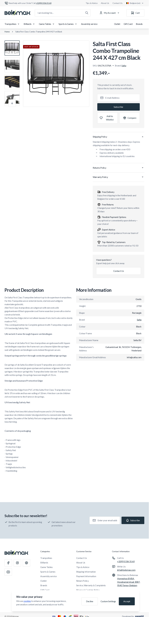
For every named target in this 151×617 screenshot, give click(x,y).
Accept (126, 601)
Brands (139, 24)
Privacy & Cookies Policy (88, 589)
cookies (27, 601)
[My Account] (110, 13)
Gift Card (128, 24)
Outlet (117, 24)
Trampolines (12, 24)
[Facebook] (8, 563)
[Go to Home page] (17, 13)
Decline (89, 601)
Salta (124, 65)
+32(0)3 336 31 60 (126, 561)
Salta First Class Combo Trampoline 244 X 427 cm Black (38, 31)
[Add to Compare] (129, 117)
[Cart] (135, 13)
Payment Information (86, 576)
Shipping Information (86, 571)
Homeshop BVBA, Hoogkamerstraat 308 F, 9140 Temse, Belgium (128, 582)
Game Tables (47, 24)
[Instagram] (17, 563)
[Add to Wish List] (107, 117)
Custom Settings (108, 601)
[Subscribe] (118, 107)
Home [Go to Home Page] (7, 31)
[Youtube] (8, 572)
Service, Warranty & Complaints (91, 585)
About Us (105, 3)
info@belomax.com (126, 570)
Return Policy (82, 580)
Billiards (29, 24)
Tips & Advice (91, 3)
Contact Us (117, 3)
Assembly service (89, 24)
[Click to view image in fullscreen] (56, 73)
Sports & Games (68, 24)
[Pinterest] (26, 563)
